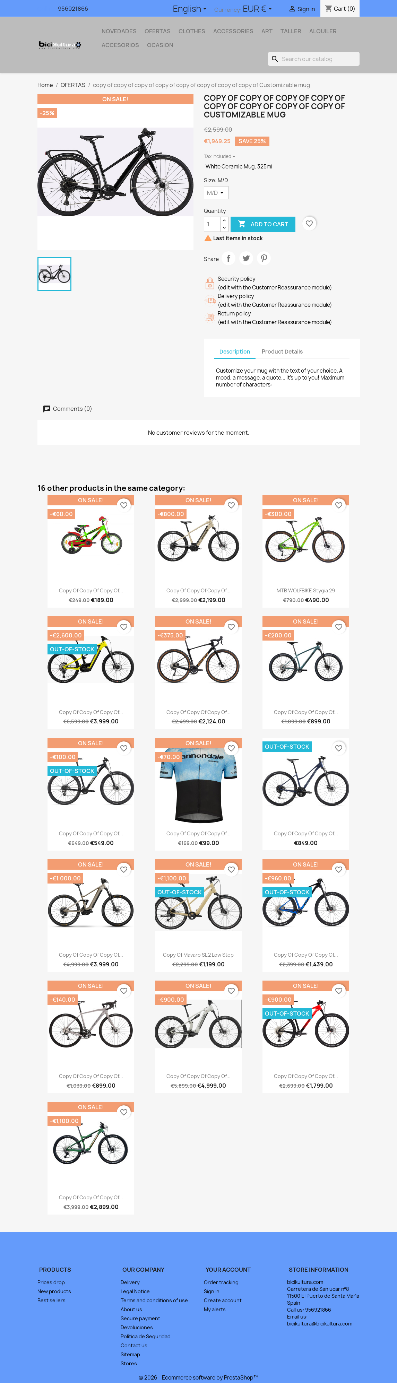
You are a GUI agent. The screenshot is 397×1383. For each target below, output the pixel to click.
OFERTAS (158, 31)
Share (228, 258)
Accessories (233, 31)
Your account (228, 1269)
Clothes (192, 31)
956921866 (73, 8)
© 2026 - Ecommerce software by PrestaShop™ (198, 1377)
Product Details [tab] (282, 351)
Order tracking (221, 1282)
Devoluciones (137, 1327)
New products (54, 1291)
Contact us (134, 1345)
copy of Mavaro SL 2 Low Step (198, 954)
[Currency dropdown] (258, 9)
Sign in (211, 1291)
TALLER (291, 31)
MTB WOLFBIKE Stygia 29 (306, 590)
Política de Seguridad (146, 1336)
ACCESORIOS (120, 45)
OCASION (160, 45)
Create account (223, 1300)
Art (267, 31)
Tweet (246, 258)
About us (131, 1309)
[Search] (314, 59)
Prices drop (51, 1282)
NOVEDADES (119, 31)
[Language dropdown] (191, 9)
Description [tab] (234, 351)
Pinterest (264, 258)
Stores (129, 1363)
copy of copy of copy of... (91, 590)
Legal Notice (135, 1291)
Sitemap (130, 1354)
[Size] (216, 192)
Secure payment (140, 1318)
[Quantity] (212, 224)
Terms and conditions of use (154, 1300)
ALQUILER (323, 31)
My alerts (215, 1309)
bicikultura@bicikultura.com (319, 1323)
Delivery (130, 1282)
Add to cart (263, 224)
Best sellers (51, 1300)
